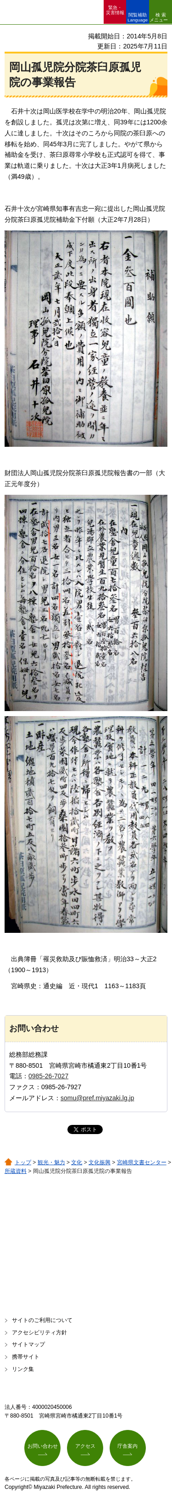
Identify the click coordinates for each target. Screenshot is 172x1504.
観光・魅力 (51, 1162)
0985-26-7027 (48, 1076)
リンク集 (23, 1369)
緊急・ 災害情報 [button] (115, 10)
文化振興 (100, 1162)
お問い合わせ (43, 1446)
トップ (23, 1162)
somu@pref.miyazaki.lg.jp (97, 1098)
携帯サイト (25, 1357)
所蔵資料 (16, 1171)
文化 (76, 1162)
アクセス (85, 1446)
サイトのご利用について (42, 1320)
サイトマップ (28, 1344)
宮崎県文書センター (141, 1162)
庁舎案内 (127, 1446)
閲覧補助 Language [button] (138, 17)
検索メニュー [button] (159, 17)
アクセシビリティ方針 (39, 1332)
